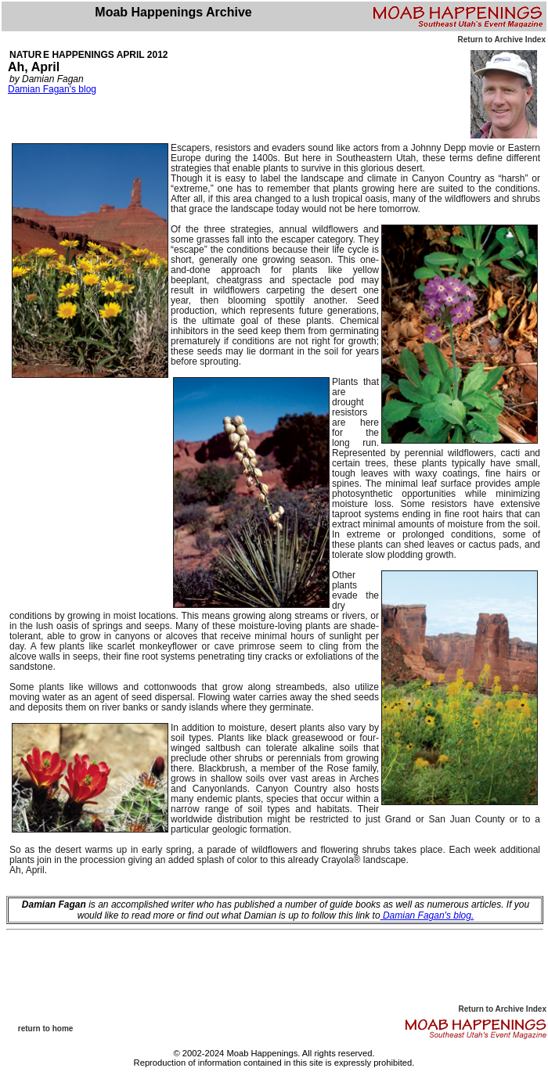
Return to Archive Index (502, 39)
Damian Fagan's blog (52, 89)
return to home (46, 1028)
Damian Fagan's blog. (427, 915)
